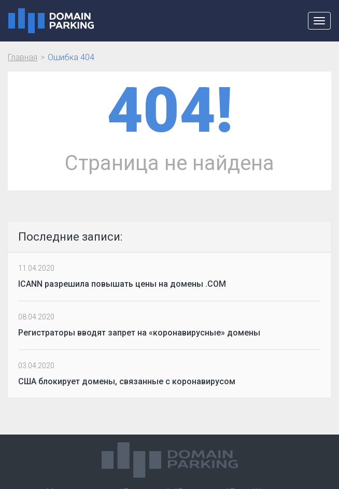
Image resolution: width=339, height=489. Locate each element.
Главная (22, 57)
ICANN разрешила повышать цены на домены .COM (122, 284)
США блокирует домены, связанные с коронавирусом (126, 381)
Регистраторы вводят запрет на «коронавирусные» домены (139, 333)
